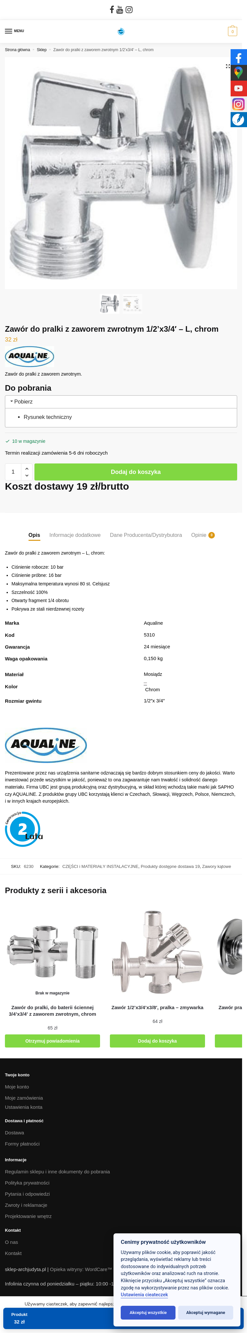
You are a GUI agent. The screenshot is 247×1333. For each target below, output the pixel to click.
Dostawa (14, 1132)
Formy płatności (22, 1144)
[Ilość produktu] (13, 471)
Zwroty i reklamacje (26, 1205)
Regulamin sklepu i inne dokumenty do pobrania (57, 1171)
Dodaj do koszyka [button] (157, 1041)
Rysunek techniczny (48, 417)
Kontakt (13, 1253)
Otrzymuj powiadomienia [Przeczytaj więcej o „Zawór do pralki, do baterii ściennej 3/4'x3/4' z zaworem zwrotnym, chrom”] (52, 1041)
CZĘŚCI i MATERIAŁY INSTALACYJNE (100, 866)
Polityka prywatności (27, 1183)
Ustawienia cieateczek (144, 1295)
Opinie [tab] (198, 535)
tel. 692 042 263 (22, 1298)
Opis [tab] (34, 535)
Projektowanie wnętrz (28, 1216)
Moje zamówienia (24, 1098)
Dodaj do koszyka (136, 472)
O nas (11, 1242)
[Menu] (15, 31)
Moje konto (17, 1086)
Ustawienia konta (23, 1107)
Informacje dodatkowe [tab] (75, 535)
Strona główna (17, 50)
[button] (228, 66)
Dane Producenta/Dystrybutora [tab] (146, 535)
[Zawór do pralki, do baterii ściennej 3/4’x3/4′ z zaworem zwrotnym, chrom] (52, 952)
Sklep (42, 50)
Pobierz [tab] (21, 401)
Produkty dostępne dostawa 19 (170, 866)
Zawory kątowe (216, 866)
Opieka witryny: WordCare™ (81, 1269)
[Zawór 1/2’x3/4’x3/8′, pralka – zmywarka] (157, 952)
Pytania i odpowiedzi (27, 1194)
